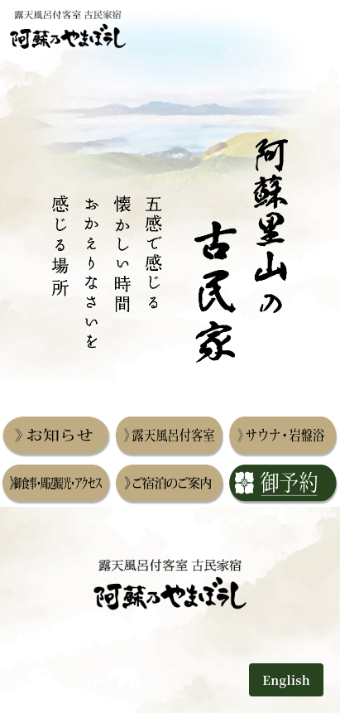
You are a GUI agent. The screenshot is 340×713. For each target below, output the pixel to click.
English (286, 679)
